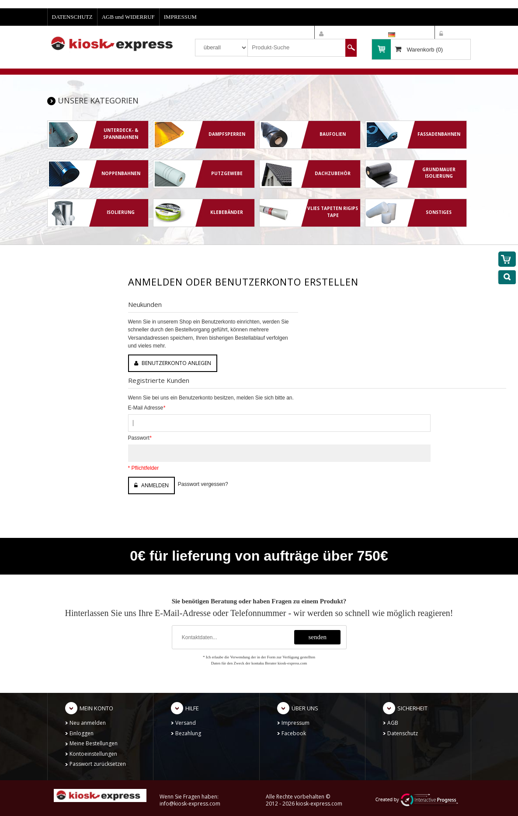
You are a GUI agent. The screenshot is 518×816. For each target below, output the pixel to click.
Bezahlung (188, 733)
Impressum (295, 722)
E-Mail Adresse (146, 408)
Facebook (294, 733)
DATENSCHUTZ (72, 17)
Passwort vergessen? (203, 484)
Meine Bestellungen (94, 743)
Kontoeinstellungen (93, 753)
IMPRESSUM (180, 17)
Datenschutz (402, 733)
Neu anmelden (88, 722)
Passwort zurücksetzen (98, 764)
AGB (392, 722)
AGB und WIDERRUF (128, 17)
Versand (185, 722)
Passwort (140, 438)
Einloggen (82, 733)
